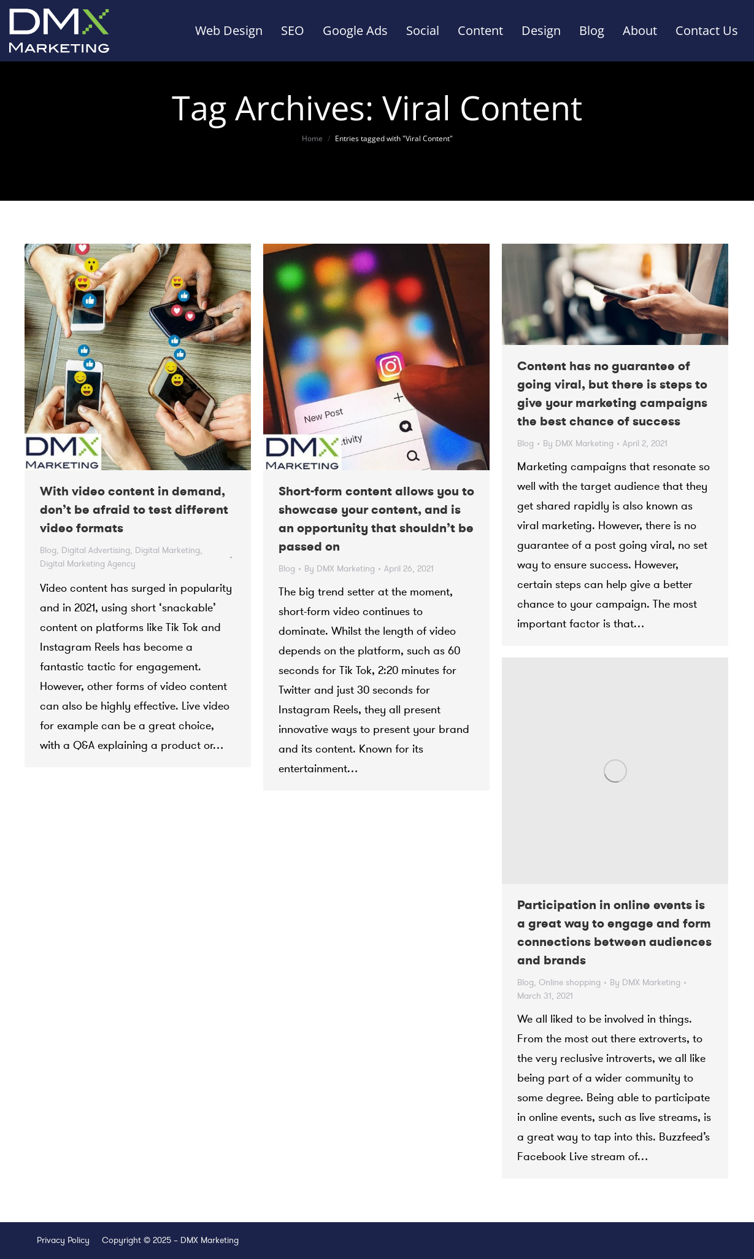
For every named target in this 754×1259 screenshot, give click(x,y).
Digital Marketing (167, 550)
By (339, 569)
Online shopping (570, 982)
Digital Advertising (95, 550)
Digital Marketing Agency (88, 564)
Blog (48, 550)
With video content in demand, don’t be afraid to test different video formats (134, 510)
